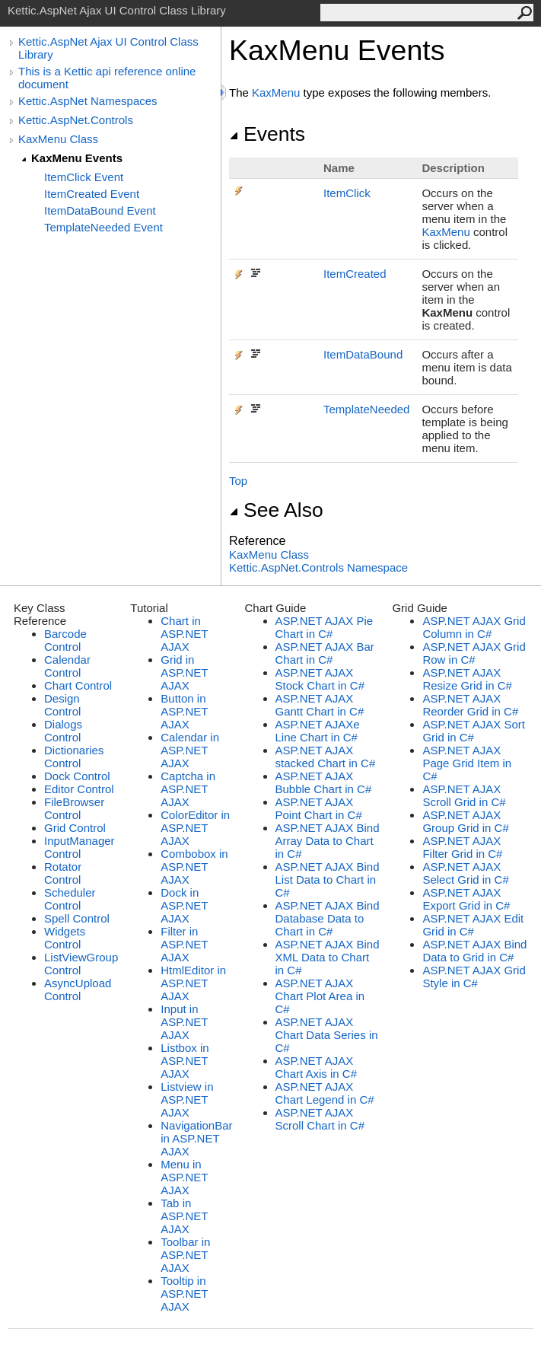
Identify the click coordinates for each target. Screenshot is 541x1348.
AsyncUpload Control (77, 989)
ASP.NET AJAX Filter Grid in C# (462, 847)
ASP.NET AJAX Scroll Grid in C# (463, 795)
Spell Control (77, 918)
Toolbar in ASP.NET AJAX (185, 1254)
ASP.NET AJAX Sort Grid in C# (473, 731)
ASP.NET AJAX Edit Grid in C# (472, 925)
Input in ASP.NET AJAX (184, 1021)
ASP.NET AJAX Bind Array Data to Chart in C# (327, 840)
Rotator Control (62, 873)
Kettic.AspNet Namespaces (88, 100)
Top (238, 480)
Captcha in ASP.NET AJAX (188, 789)
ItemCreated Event (91, 193)
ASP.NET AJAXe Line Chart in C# (317, 731)
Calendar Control (67, 666)
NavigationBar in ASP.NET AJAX (196, 1138)
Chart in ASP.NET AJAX (184, 633)
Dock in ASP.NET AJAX (184, 905)
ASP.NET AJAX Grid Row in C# (473, 653)
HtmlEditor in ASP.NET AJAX (193, 983)
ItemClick (347, 192)
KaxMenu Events (77, 157)
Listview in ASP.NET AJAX (187, 1099)
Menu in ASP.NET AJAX (184, 1177)
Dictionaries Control (73, 757)
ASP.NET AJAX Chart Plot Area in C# (320, 996)
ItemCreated (355, 273)
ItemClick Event (83, 176)
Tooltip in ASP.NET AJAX (184, 1293)
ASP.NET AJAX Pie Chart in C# (324, 627)
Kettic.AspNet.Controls (75, 119)
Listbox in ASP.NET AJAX (184, 1060)
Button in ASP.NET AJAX (184, 711)
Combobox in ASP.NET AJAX (194, 866)
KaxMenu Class (58, 138)
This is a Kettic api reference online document (107, 78)
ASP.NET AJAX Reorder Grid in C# (470, 705)
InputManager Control (79, 847)
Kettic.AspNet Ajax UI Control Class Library (108, 48)
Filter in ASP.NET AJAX (184, 944)
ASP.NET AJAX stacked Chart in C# (325, 757)
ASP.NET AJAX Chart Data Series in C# (326, 1034)
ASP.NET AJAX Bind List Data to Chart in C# (327, 879)
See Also (276, 510)
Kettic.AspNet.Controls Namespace (318, 567)
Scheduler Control (70, 899)
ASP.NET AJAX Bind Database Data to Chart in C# (327, 918)
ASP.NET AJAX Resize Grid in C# (467, 679)
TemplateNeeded (366, 409)
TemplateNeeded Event (103, 227)
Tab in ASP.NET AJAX (184, 1216)
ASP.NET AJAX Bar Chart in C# (324, 653)
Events (267, 134)
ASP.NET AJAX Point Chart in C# (318, 808)
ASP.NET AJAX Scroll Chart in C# (320, 1119)
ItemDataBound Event (100, 210)
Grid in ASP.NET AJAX (184, 672)
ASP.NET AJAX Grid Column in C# (473, 627)
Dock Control (77, 776)
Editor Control (79, 788)
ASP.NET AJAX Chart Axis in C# (316, 1067)
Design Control (62, 705)
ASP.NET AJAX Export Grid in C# (466, 899)
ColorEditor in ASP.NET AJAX (195, 827)
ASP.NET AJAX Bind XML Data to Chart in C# (327, 957)
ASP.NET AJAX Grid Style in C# (473, 976)
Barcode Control (65, 640)
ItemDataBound (363, 354)
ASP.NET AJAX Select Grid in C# (465, 873)
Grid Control (75, 827)
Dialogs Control (63, 731)
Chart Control (78, 685)
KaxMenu (276, 92)
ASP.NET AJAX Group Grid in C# (465, 821)
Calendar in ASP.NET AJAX (190, 750)
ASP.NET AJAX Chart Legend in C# (324, 1093)
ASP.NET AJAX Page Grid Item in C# (466, 763)
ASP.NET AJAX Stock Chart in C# (320, 679)
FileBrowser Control (74, 808)
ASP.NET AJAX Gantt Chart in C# (319, 705)
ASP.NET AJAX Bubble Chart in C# (323, 782)
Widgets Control (64, 938)
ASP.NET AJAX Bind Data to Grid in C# (474, 951)
